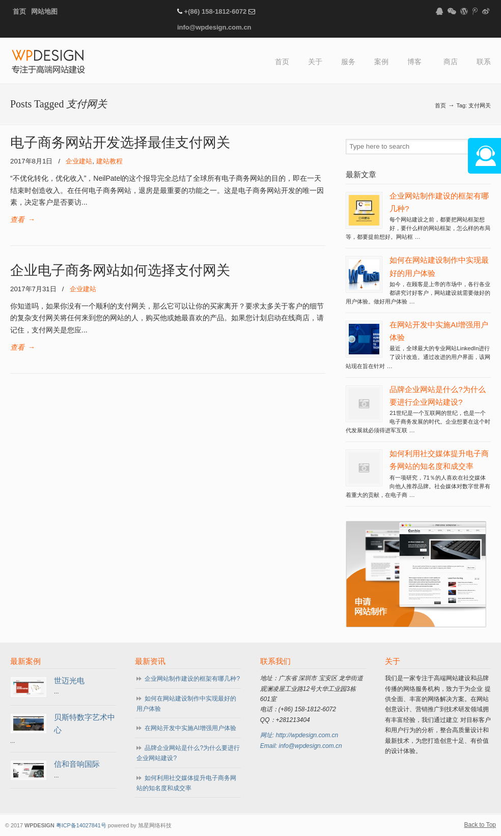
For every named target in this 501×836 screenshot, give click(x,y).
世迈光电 (69, 681)
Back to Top (480, 824)
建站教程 (109, 161)
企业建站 (79, 161)
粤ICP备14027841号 (81, 825)
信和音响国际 (77, 764)
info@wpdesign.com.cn (214, 27)
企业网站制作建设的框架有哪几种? (192, 678)
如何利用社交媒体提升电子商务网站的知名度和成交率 (186, 783)
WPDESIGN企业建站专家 (48, 62)
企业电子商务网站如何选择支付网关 (120, 270)
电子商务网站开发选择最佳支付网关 (120, 142)
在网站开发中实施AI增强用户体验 (190, 728)
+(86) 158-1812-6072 (215, 11)
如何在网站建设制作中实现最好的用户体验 (186, 703)
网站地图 (44, 11)
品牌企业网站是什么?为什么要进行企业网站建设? (188, 753)
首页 (19, 11)
